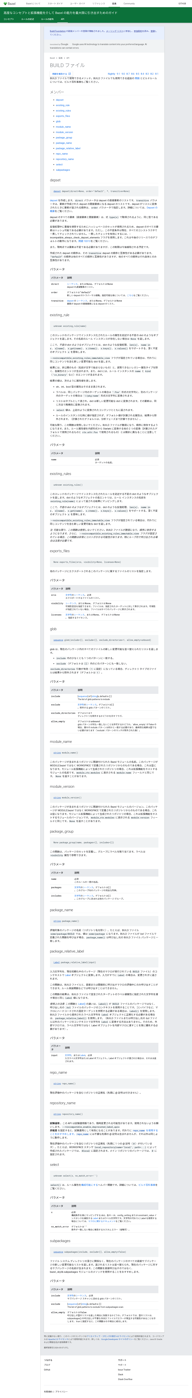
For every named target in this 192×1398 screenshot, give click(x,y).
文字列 (69, 595)
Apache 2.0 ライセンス (58, 1339)
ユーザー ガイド (77, 3)
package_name (64, 143)
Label (57, 962)
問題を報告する (61, 73)
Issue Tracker (124, 1370)
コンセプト (9, 19)
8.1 (156, 73)
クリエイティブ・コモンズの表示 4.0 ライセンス (108, 1336)
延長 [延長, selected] (114, 3)
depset (59, 99)
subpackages (63, 170)
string (94, 696)
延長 (61, 58)
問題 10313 (84, 241)
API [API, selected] (62, 19)
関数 (137, 78)
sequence (58, 640)
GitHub (182, 3)
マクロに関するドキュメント (102, 1221)
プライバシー (61, 1392)
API (67, 58)
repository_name (65, 159)
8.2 (152, 73)
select (59, 164)
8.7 (128, 73)
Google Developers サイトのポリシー (117, 1339)
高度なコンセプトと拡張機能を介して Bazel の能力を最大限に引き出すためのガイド (60, 13)
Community (129, 3)
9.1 (118, 73)
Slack (120, 1374)
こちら (130, 295)
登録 (153, 31)
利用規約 (48, 1392)
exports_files (63, 116)
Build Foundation (58, 31)
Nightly (111, 73)
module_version (64, 132)
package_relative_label (68, 148)
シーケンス (72, 284)
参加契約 (138, 31)
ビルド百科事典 (146, 1185)
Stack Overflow (125, 1379)
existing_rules (63, 110)
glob (58, 121)
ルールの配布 (47, 19)
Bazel (52, 58)
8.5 (137, 73)
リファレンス (98, 3)
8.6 (132, 73)
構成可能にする (89, 1185)
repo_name (62, 153)
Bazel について (33, 3)
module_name (63, 126)
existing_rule (63, 105)
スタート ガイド (55, 3)
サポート (122, 1365)
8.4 (142, 73)
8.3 (147, 73)
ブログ (47, 1365)
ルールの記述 (27, 19)
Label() (82, 1003)
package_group (64, 137)
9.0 (123, 73)
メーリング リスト (114, 31)
